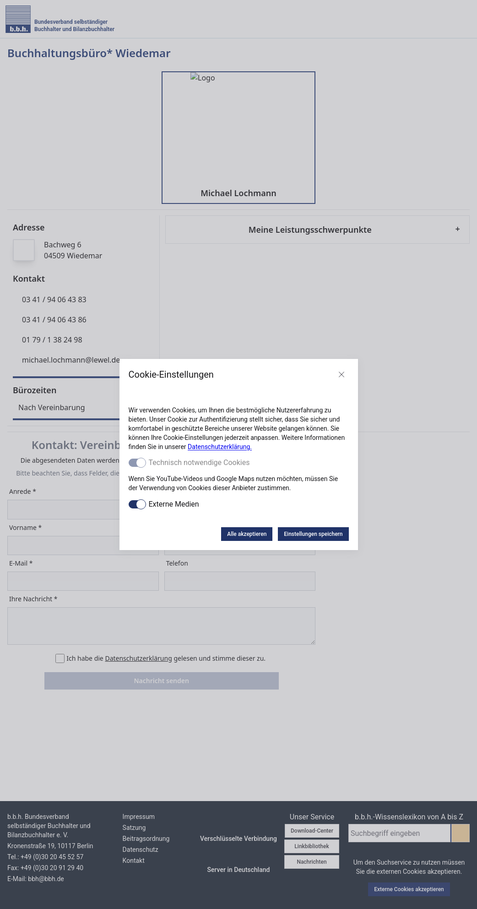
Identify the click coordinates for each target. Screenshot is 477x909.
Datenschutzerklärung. (220, 446)
